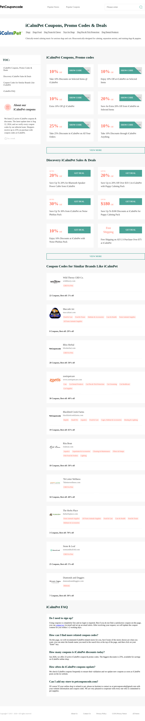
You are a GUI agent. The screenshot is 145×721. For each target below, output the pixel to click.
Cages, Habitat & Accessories (111, 420)
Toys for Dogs (69, 32)
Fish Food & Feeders (71, 456)
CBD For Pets (68, 286)
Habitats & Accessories (96, 317)
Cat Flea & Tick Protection (95, 384)
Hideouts (67, 586)
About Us (74, 714)
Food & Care (68, 317)
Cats (65, 384)
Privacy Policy (101, 714)
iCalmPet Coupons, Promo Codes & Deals (17, 69)
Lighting (84, 456)
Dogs (28, 32)
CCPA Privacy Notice (119, 714)
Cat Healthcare (125, 384)
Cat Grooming (112, 384)
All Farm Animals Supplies (73, 321)
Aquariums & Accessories (81, 451)
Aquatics (84, 420)
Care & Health (112, 317)
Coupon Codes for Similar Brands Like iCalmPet (19, 84)
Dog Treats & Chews (52, 32)
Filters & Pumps (118, 451)
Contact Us (87, 714)
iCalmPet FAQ (9, 91)
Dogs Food (37, 32)
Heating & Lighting (131, 420)
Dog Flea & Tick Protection (88, 32)
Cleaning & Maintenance (101, 451)
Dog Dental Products (110, 32)
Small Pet (74, 420)
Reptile (66, 420)
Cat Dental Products (76, 384)
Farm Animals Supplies (127, 317)
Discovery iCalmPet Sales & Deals (17, 76)
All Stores (136, 714)
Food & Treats (80, 317)
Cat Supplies (68, 388)
